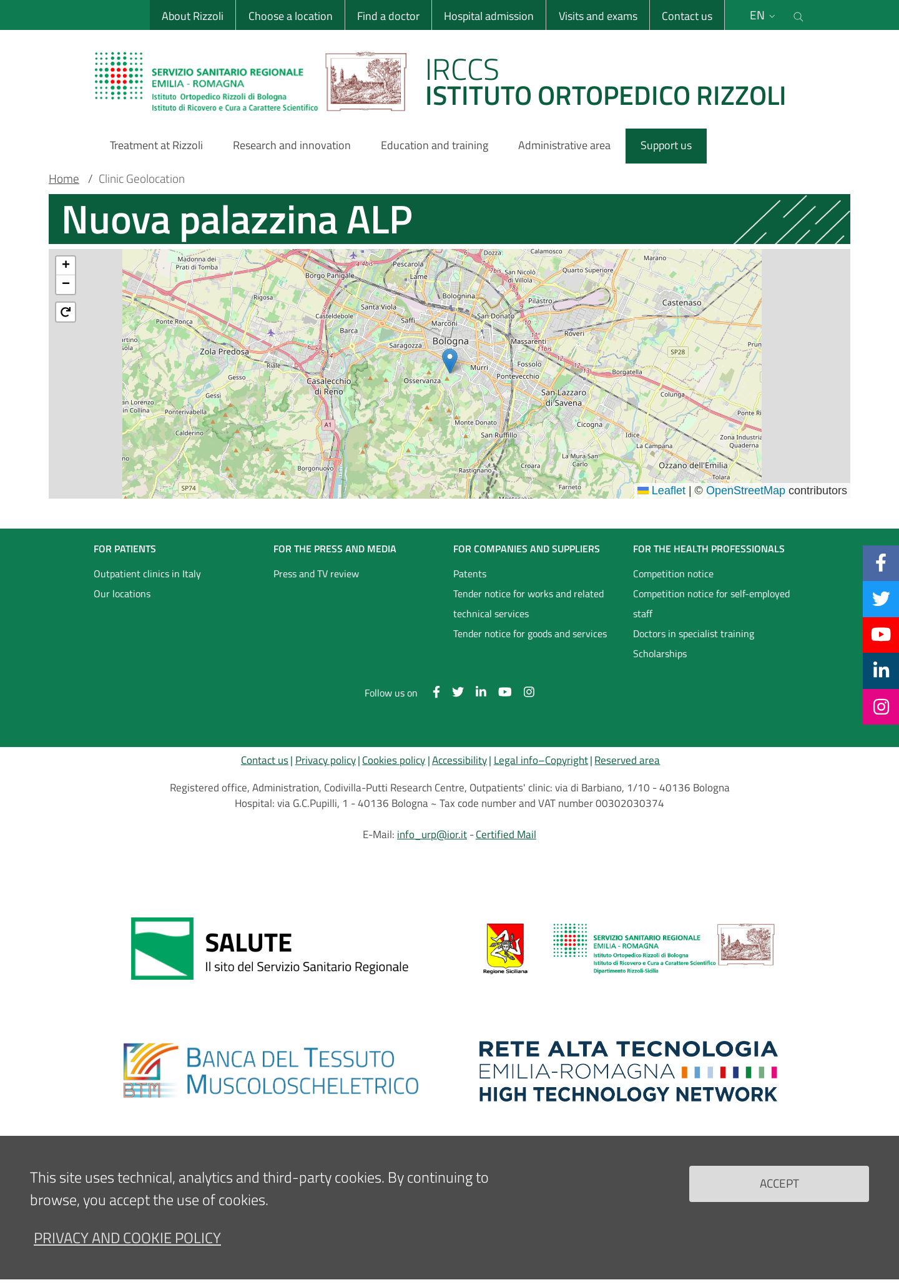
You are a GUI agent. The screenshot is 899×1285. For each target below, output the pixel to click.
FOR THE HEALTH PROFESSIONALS (709, 548)
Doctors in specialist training (693, 633)
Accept (779, 1183)
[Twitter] (881, 598)
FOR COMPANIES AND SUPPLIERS (526, 548)
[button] (450, 361)
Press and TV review (316, 573)
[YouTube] (881, 634)
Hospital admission (489, 15)
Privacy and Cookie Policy (127, 1237)
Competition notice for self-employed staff (711, 603)
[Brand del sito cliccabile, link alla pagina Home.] (448, 81)
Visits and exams (597, 15)
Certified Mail (506, 834)
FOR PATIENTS (125, 548)
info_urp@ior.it (432, 834)
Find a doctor (387, 15)
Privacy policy (325, 760)
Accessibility (459, 760)
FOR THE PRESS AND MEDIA (334, 548)
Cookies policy (393, 760)
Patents (469, 573)
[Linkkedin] (881, 670)
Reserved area (627, 760)
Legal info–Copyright (541, 760)
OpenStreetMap (745, 490)
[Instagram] (881, 706)
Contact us (686, 15)
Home (64, 178)
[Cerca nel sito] (798, 15)
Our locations (122, 593)
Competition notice (673, 573)
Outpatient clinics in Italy (147, 573)
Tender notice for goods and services (530, 633)
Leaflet (661, 490)
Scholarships (660, 653)
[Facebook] (881, 563)
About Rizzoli (193, 15)
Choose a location (290, 15)
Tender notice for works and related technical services (528, 603)
